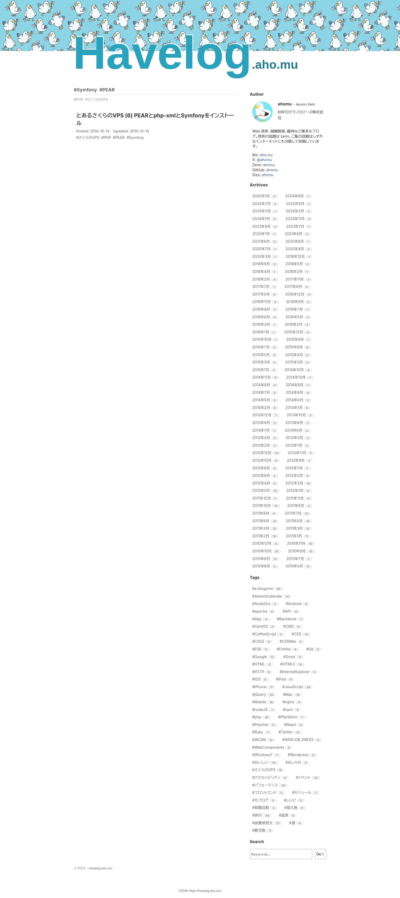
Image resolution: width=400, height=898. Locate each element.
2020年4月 (299, 249)
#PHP (78, 99)
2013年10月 (301, 415)
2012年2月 (266, 490)
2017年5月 (265, 294)
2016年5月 (298, 317)
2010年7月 (299, 558)
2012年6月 (265, 475)
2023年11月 (299, 218)
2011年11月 (299, 498)
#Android (298, 603)
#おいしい (265, 762)
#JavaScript (298, 687)
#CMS (293, 626)
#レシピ (295, 800)
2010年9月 (302, 551)
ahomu (269, 165)
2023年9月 (266, 226)
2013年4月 (265, 437)
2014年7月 (265, 392)
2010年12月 (266, 543)
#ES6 (261, 649)
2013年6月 (298, 430)
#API (292, 611)
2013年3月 (298, 437)
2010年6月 (265, 566)
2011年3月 (299, 528)
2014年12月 (298, 370)
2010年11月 (301, 543)
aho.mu (266, 155)
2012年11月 (302, 453)
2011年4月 (266, 528)
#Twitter (291, 732)
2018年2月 (265, 279)
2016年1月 (265, 332)
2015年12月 (298, 332)
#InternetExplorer (299, 672)
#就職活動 (265, 807)
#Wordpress (303, 755)
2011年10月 (266, 505)
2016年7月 (298, 309)
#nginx (293, 702)
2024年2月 (300, 211)
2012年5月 (298, 475)
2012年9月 (300, 460)
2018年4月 (265, 271)
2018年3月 (298, 271)
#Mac (293, 694)
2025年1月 (265, 196)
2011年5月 (299, 521)
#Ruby (262, 732)
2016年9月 (299, 301)
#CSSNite (292, 641)
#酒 (296, 823)
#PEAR (107, 89)
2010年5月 (299, 566)
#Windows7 (267, 755)
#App (261, 619)
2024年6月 (299, 203)
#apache (264, 611)
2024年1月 (265, 218)
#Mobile (264, 702)
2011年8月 (265, 513)
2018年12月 (300, 256)
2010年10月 (267, 551)
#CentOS (264, 626)
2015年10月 (266, 339)
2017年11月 (299, 279)
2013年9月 (265, 422)
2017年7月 (265, 286)
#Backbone (291, 619)
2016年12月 (299, 294)
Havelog (185, 52)
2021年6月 (265, 241)
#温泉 (288, 815)
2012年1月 (299, 490)
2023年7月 (299, 226)
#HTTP (262, 672)
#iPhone (264, 687)
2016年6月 (265, 317)
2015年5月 (265, 355)
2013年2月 (265, 445)
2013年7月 (265, 430)
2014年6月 (298, 392)
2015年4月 (298, 355)
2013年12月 (266, 415)
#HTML (263, 664)
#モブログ (265, 800)
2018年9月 (265, 264)
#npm (292, 709)
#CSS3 (262, 641)
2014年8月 (298, 385)
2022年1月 (265, 234)
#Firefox (288, 649)
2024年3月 (266, 211)
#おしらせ (297, 762)
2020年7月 (265, 249)
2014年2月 (265, 407)
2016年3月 (265, 324)
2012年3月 (299, 483)
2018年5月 (298, 264)
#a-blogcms (268, 588)
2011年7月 (298, 513)
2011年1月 (299, 536)
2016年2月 (298, 324)
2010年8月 (266, 558)
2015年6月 (298, 347)
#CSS (301, 634)
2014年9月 (265, 385)
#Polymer (265, 724)
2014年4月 (298, 400)
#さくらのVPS (96, 99)
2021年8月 (298, 234)
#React (295, 724)
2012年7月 (298, 468)
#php (262, 717)
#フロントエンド (269, 792)
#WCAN (264, 739)
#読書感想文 (267, 823)
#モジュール (306, 792)
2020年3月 (266, 256)
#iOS (261, 679)
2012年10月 (266, 460)
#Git (314, 649)
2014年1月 (298, 407)
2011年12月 (266, 498)
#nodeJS (264, 709)
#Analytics (266, 603)
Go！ (320, 854)
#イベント (308, 777)
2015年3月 (265, 362)
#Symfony (85, 89)
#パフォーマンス (270, 785)
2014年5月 (265, 400)
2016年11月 (266, 301)
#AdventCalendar (272, 596)
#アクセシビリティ (271, 777)
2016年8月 (265, 309)
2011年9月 (300, 505)
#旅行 (262, 815)
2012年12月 (267, 453)
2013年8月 (298, 422)
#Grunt (294, 656)
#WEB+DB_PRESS (302, 739)
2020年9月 (299, 241)
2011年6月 (266, 521)
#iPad (286, 679)
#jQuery (264, 694)
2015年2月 (298, 362)
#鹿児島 (263, 830)
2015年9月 (299, 339)
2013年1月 (298, 445)
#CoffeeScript (268, 634)
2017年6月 (297, 286)
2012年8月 (265, 468)
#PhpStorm (292, 717)
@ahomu (264, 159)
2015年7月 (265, 347)
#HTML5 (293, 664)
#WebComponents (272, 747)
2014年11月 (266, 377)
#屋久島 (295, 807)
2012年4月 (265, 483)
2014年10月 (300, 377)
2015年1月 (265, 370)
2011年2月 (266, 536)
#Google (264, 656)
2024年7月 (266, 203)
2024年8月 (298, 196)
